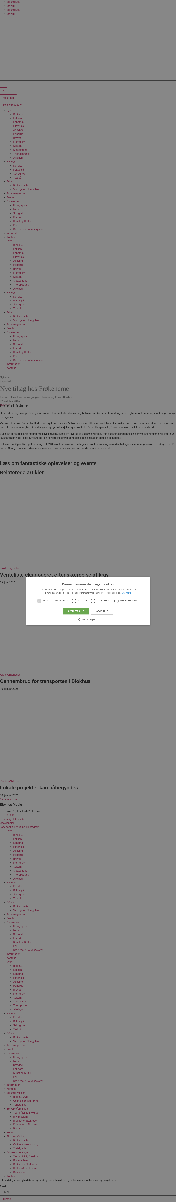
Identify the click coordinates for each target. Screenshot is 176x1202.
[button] (87, 619)
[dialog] (88, 601)
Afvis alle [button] (102, 611)
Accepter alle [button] (76, 611)
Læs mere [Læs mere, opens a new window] (126, 593)
